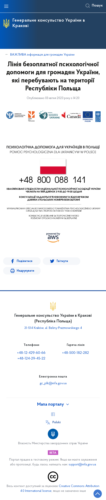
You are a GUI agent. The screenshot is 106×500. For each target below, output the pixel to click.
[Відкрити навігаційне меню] (6, 6)
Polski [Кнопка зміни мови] (56, 422)
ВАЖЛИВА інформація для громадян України (42, 54)
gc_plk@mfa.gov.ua (53, 383)
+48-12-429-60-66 (31, 353)
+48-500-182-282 (75, 353)
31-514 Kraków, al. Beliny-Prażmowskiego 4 (53, 328)
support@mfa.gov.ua (82, 464)
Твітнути (62, 261)
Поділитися (24, 261)
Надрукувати (25, 270)
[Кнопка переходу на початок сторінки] (97, 494)
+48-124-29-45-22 (31, 359)
